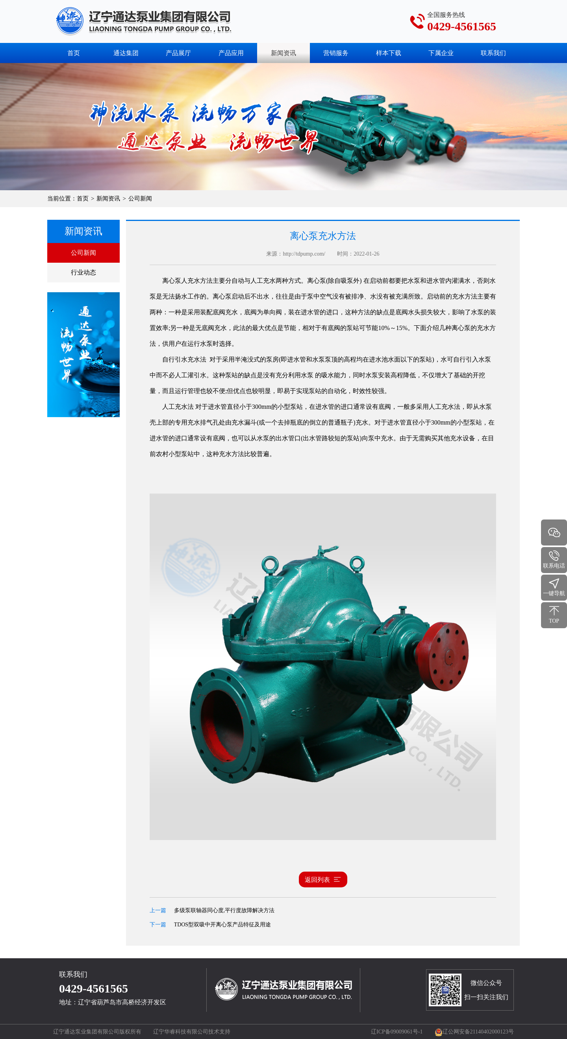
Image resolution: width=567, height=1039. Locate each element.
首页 (73, 53)
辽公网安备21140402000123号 (474, 1032)
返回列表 (323, 879)
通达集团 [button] (126, 53)
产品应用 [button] (231, 53)
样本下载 (388, 53)
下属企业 (441, 53)
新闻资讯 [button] (283, 53)
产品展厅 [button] (178, 53)
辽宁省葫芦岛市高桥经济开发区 (122, 1002)
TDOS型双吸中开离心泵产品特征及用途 (222, 925)
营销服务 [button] (335, 53)
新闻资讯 (108, 198)
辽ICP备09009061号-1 (396, 1032)
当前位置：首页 (68, 198)
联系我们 (493, 53)
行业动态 (83, 272)
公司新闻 (83, 252)
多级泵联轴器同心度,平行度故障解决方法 (224, 910)
